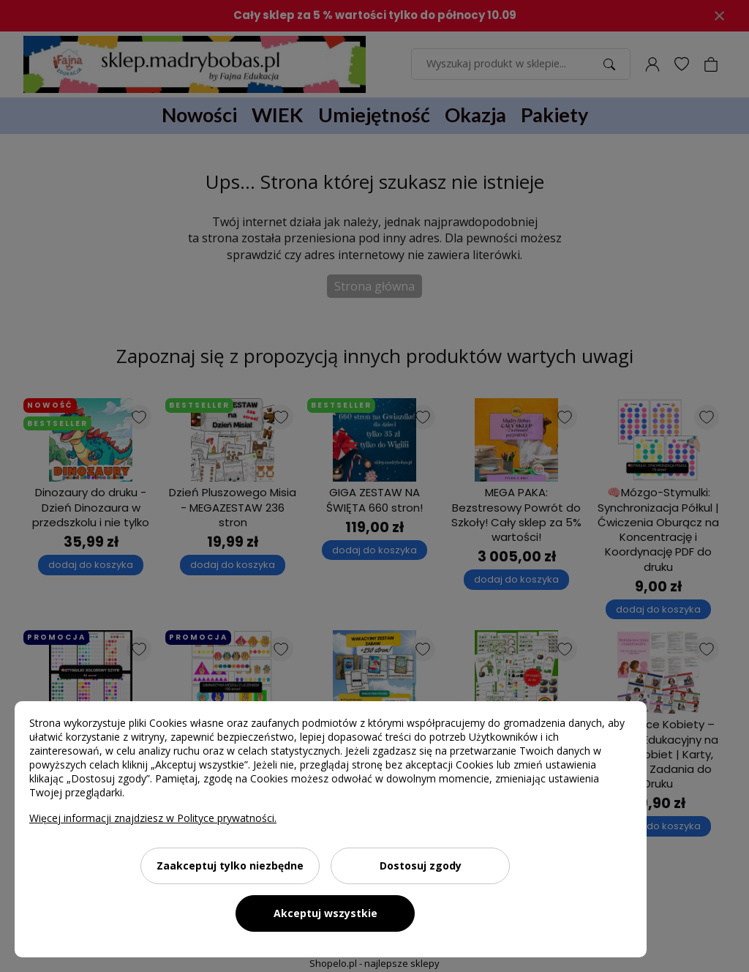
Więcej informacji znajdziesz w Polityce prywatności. (152, 818)
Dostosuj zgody (421, 865)
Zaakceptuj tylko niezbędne (230, 865)
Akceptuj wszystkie (325, 913)
